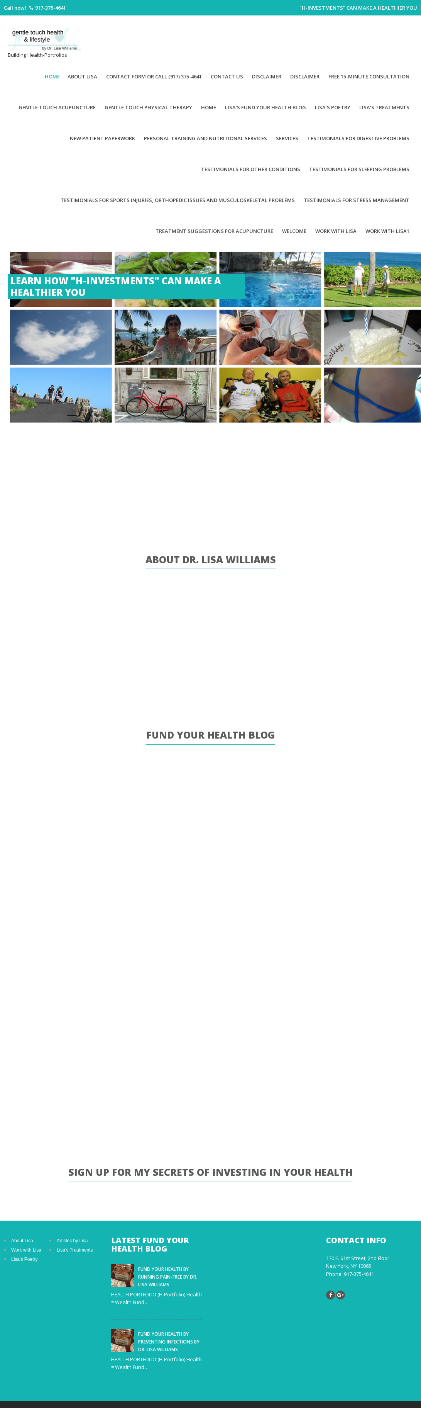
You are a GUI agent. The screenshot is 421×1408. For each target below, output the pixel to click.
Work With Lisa (336, 231)
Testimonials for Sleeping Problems (359, 169)
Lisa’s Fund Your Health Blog (265, 107)
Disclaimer (266, 76)
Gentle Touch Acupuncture (57, 107)
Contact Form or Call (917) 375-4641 (154, 76)
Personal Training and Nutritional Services (205, 138)
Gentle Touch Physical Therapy (148, 107)
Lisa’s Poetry (332, 107)
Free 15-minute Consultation (368, 76)
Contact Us (227, 76)
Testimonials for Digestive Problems (358, 138)
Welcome (294, 231)
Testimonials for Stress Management (356, 200)
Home (52, 76)
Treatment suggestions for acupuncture (214, 231)
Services (287, 138)
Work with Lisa (26, 1250)
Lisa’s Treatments (384, 107)
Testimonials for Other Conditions (250, 169)
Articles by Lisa (72, 1240)
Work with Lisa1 (387, 231)
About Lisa (82, 76)
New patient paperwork (102, 138)
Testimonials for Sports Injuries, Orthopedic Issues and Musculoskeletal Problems (178, 200)
